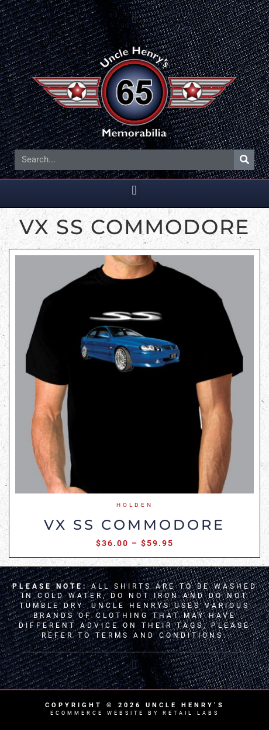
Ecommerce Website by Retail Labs (134, 713)
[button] (134, 18)
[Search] (244, 160)
